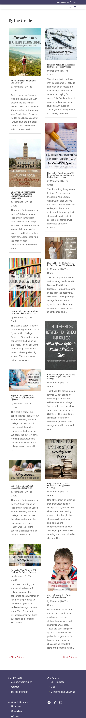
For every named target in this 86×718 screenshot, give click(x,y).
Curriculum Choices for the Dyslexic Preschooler (59, 596)
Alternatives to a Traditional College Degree (23, 81)
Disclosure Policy (19, 692)
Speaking (16, 706)
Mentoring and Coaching (63, 692)
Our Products (57, 682)
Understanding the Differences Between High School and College (61, 376)
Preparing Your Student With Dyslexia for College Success (24, 571)
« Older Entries (16, 657)
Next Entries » (70, 657)
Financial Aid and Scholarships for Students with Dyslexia (61, 65)
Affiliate (15, 716)
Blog (53, 687)
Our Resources (54, 678)
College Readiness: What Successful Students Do (22, 486)
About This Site (15, 678)
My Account (61, 2)
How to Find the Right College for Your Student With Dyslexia (61, 264)
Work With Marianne (18, 702)
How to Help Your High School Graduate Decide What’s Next (24, 312)
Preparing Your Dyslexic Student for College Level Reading (58, 485)
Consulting (16, 711)
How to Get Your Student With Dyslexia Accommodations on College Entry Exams (60, 175)
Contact (15, 687)
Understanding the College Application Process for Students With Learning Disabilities (23, 194)
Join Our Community (21, 682)
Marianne (18, 86)
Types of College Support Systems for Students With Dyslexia (23, 397)
